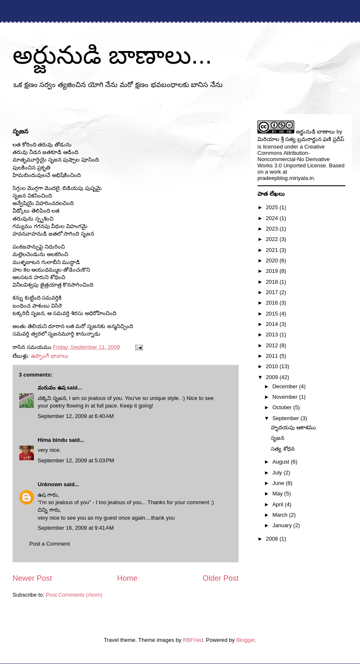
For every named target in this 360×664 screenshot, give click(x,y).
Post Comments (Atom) (74, 595)
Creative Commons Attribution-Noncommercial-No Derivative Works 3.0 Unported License (293, 156)
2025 (273, 207)
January (283, 525)
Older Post (221, 578)
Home (127, 578)
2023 (273, 229)
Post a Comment (49, 544)
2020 (273, 260)
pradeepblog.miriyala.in (285, 178)
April (279, 504)
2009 (273, 377)
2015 (273, 313)
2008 (273, 539)
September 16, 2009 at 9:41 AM (76, 528)
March (281, 515)
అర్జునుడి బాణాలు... (112, 55)
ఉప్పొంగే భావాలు (49, 356)
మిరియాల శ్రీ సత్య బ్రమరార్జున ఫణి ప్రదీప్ (300, 139)
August (282, 462)
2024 (273, 218)
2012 (273, 345)
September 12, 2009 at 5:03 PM (76, 460)
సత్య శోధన (283, 449)
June (279, 483)
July (278, 472)
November (286, 397)
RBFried (193, 640)
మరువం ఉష (51, 388)
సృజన (277, 438)
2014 (273, 324)
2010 (273, 366)
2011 (273, 356)
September (287, 418)
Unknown (50, 484)
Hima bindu (52, 440)
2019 (273, 271)
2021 (273, 250)
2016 (273, 303)
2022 (273, 239)
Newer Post (32, 578)
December (286, 386)
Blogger (245, 640)
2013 (273, 334)
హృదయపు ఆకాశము (293, 427)
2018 (273, 282)
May (278, 493)
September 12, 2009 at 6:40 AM (76, 416)
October (283, 407)
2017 (273, 292)
